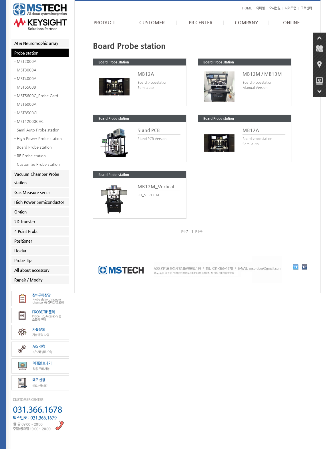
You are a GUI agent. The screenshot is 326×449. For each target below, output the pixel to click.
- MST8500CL (26, 113)
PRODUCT (104, 22)
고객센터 (306, 8)
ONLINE (291, 22)
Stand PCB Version (152, 139)
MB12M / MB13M (262, 74)
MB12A (146, 74)
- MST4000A (25, 78)
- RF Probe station (30, 155)
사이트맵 (290, 8)
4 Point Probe (26, 231)
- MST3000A (25, 70)
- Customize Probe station (37, 164)
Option (20, 211)
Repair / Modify (28, 280)
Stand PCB (149, 130)
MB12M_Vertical (156, 186)
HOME (247, 8)
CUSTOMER (152, 22)
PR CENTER (200, 22)
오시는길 (275, 8)
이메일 (260, 8)
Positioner (23, 241)
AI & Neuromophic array (36, 43)
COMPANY (246, 22)
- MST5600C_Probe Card (36, 95)
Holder (20, 250)
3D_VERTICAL (149, 195)
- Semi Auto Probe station (36, 130)
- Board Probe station (33, 147)
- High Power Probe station (38, 138)
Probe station (26, 53)
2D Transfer (24, 221)
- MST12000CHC (29, 121)
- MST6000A (25, 104)
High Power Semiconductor (39, 202)
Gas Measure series (32, 192)
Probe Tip (22, 260)
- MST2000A (25, 61)
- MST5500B (25, 87)
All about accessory (31, 270)
